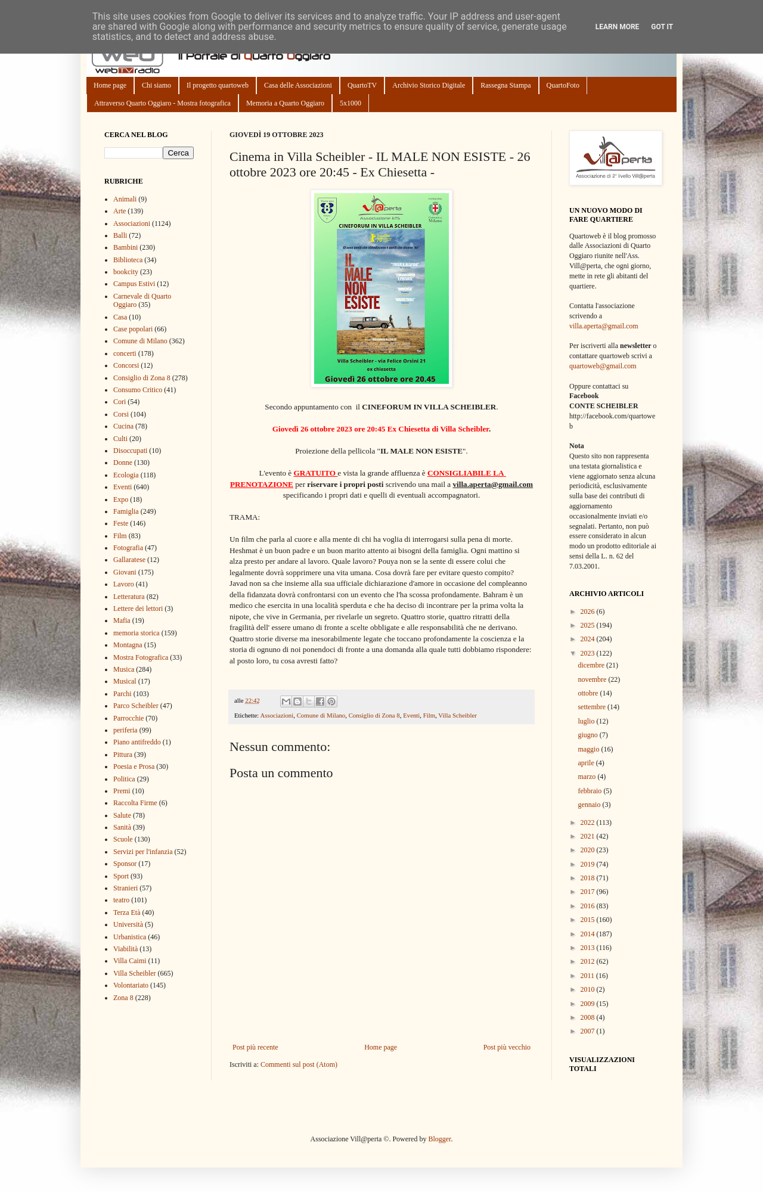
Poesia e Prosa (133, 766)
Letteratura (129, 596)
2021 (589, 836)
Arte (119, 211)
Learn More (617, 27)
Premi (122, 791)
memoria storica (136, 633)
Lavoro (123, 584)
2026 (589, 611)
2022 (589, 822)
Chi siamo (156, 85)
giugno (588, 735)
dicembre (592, 665)
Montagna (127, 645)
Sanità (122, 827)
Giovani (125, 572)
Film (429, 715)
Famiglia (126, 511)
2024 (589, 639)
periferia (125, 730)
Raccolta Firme (135, 803)
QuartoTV (362, 85)
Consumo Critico (137, 390)
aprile (586, 763)
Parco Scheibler (136, 705)
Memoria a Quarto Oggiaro (285, 103)
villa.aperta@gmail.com (603, 326)
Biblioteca (127, 260)
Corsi (121, 414)
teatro (121, 900)
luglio (587, 721)
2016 (589, 906)
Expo (120, 499)
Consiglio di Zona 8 (374, 715)
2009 (589, 1003)
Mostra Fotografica (140, 657)
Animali (125, 199)
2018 (589, 878)
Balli (120, 235)
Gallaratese (129, 559)
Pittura (122, 754)
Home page (110, 85)
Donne (122, 462)
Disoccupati (130, 450)
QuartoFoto (563, 85)
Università (128, 924)
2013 (589, 947)
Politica (124, 779)
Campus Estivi (134, 284)
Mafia (122, 620)
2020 (589, 850)
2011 (589, 975)
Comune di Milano (321, 715)
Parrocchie (128, 718)
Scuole (123, 839)
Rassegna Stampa (505, 85)
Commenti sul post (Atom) (298, 1064)
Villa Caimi (130, 961)
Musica (123, 669)
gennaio (590, 804)
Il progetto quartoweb (218, 85)
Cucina (123, 426)
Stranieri (125, 888)
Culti (120, 438)
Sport (121, 876)
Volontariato (130, 985)
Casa (120, 317)
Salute (122, 815)
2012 (589, 961)
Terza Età (126, 912)
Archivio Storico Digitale (428, 85)
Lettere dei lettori (138, 608)
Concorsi (126, 365)
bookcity (125, 272)
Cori (119, 402)
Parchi (122, 694)
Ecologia (126, 475)
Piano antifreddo (137, 742)
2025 (589, 625)
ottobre (589, 693)
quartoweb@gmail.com (603, 366)
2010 (589, 989)
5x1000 (350, 103)
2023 (589, 653)
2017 (589, 891)
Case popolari (133, 329)
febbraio (590, 791)
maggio (589, 749)
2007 (589, 1031)
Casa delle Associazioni (298, 85)
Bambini (125, 247)
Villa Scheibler (457, 715)
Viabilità (125, 949)
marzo (587, 776)
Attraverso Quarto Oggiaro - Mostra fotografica (162, 103)
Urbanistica (129, 937)
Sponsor (125, 863)
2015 (589, 919)
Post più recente (255, 1047)
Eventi (411, 715)
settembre (592, 707)
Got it (662, 27)
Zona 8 (123, 998)
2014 (589, 934)
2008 (589, 1017)
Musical (125, 681)
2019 (589, 864)
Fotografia (128, 548)
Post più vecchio (507, 1047)
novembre (593, 679)
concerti (125, 353)
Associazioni (276, 715)
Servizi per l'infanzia (142, 852)
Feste (120, 523)
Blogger (439, 1139)
